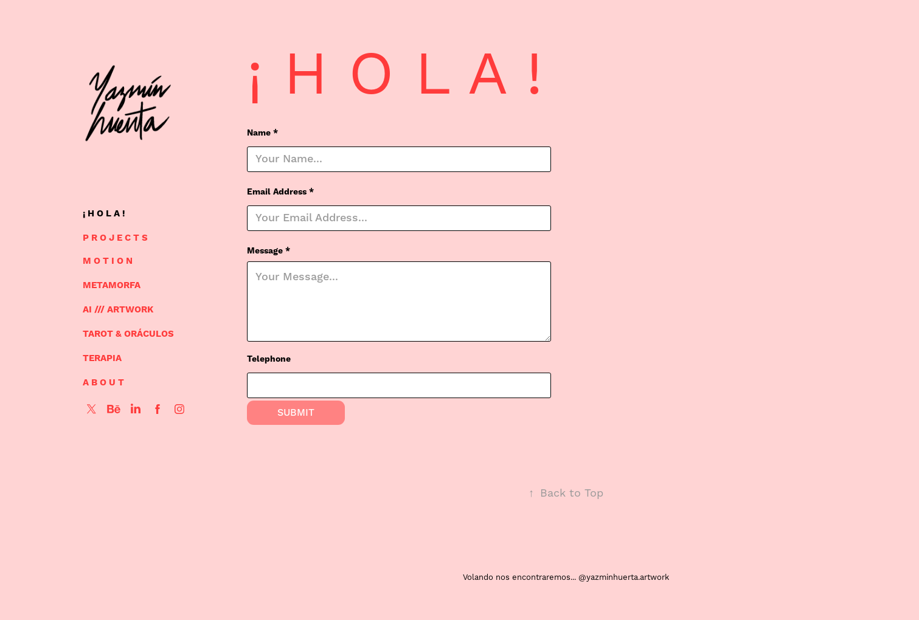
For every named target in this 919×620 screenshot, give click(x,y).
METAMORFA (111, 285)
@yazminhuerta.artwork (623, 577)
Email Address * (280, 192)
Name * (262, 133)
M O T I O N (108, 261)
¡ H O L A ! (104, 213)
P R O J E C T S (115, 238)
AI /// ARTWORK (118, 309)
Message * (268, 251)
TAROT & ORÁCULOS (128, 334)
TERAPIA (102, 358)
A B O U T (103, 382)
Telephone (269, 359)
